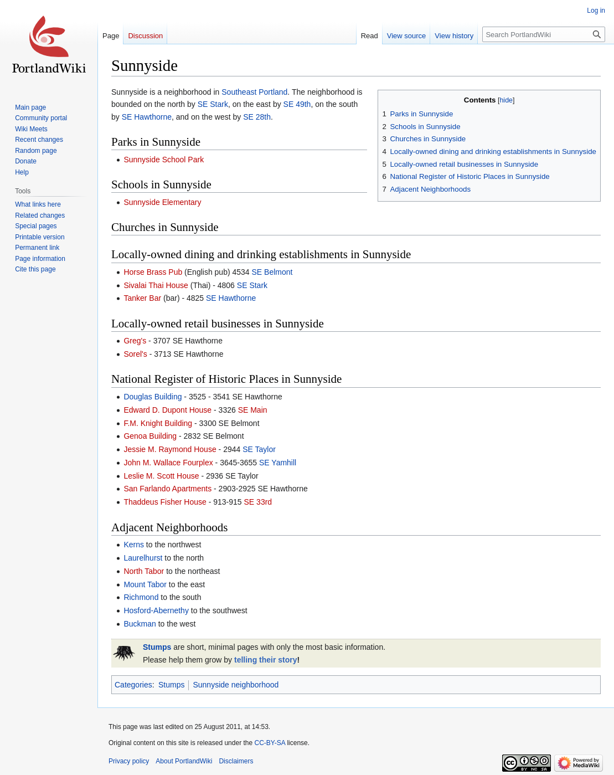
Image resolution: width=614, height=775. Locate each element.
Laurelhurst (142, 557)
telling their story (265, 659)
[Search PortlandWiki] (543, 34)
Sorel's (135, 354)
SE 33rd (258, 501)
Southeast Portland (254, 92)
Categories (133, 684)
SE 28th (257, 116)
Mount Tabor (145, 584)
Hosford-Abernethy (156, 610)
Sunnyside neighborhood (235, 684)
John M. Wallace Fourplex (168, 462)
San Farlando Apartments (167, 488)
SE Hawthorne (147, 116)
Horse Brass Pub (152, 272)
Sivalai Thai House (155, 285)
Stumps (157, 647)
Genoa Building (150, 436)
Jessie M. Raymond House (169, 449)
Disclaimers (236, 761)
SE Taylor (259, 449)
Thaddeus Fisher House (164, 501)
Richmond (140, 597)
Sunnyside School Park (163, 159)
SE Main (252, 410)
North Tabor (143, 571)
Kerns (133, 544)
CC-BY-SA (269, 743)
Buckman (139, 623)
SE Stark (213, 104)
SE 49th (297, 104)
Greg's (134, 340)
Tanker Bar (142, 298)
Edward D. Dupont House (167, 410)
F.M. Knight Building (157, 423)
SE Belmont (272, 272)
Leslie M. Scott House (161, 475)
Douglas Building (152, 396)
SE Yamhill (277, 462)
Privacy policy (129, 761)
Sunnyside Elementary (162, 202)
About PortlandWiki (184, 761)
